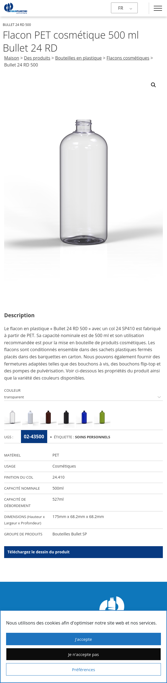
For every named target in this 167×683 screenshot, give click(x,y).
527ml (58, 499)
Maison (11, 58)
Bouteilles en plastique (78, 58)
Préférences (83, 669)
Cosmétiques (64, 466)
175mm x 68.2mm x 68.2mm (78, 516)
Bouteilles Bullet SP (69, 534)
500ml (58, 488)
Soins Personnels (92, 436)
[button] (153, 85)
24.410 (58, 477)
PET (55, 455)
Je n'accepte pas (83, 654)
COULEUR (12, 390)
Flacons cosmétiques (128, 58)
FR (120, 8)
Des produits (37, 58)
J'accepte (83, 639)
